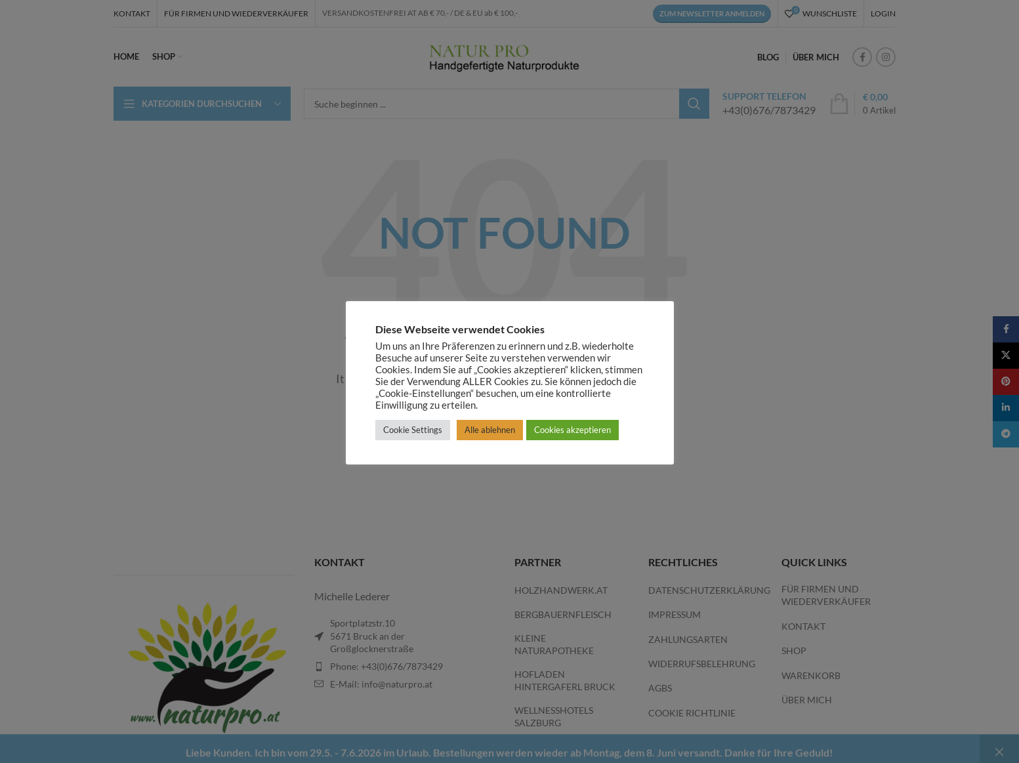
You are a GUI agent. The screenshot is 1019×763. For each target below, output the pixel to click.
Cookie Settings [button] (412, 429)
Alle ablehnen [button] (490, 429)
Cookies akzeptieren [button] (572, 429)
